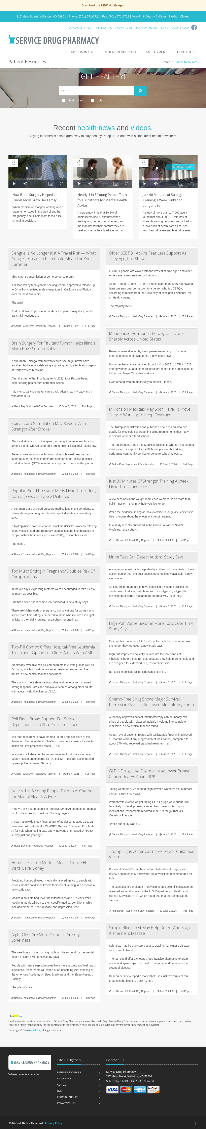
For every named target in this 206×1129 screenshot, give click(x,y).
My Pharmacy (82, 52)
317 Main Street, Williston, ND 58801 (41, 16)
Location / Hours (146, 28)
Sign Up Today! (170, 28)
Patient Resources (120, 52)
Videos (98, 100)
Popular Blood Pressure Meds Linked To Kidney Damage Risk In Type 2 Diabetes (53, 493)
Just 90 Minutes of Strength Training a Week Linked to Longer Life (163, 200)
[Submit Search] (140, 91)
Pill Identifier (104, 28)
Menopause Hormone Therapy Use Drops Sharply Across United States (146, 336)
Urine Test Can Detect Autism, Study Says (146, 557)
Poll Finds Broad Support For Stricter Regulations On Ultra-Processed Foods (45, 721)
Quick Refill (124, 28)
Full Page (90, 326)
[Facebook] (194, 27)
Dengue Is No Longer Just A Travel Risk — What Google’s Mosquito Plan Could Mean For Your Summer (53, 258)
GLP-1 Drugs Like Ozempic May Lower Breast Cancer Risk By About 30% (149, 773)
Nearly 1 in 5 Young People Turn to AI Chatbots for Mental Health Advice (102, 200)
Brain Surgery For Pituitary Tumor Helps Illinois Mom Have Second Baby (53, 345)
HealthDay (35, 1030)
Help (89, 28)
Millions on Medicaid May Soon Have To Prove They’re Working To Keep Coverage (150, 411)
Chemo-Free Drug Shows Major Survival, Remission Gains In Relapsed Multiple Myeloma (151, 701)
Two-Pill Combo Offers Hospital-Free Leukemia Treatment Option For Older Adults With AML (53, 649)
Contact (184, 52)
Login (185, 28)
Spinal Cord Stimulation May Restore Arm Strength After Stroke (48, 426)
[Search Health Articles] (96, 90)
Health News (73, 100)
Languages (75, 28)
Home (166, 62)
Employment (156, 52)
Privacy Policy (66, 1103)
